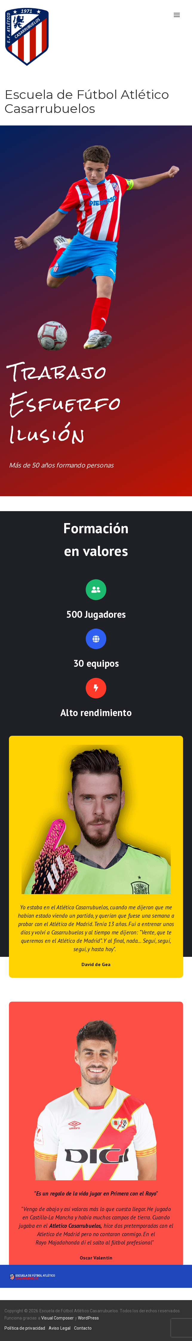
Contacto (83, 1328)
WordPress (88, 1318)
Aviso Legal (60, 1328)
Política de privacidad (24, 1328)
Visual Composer (57, 1318)
